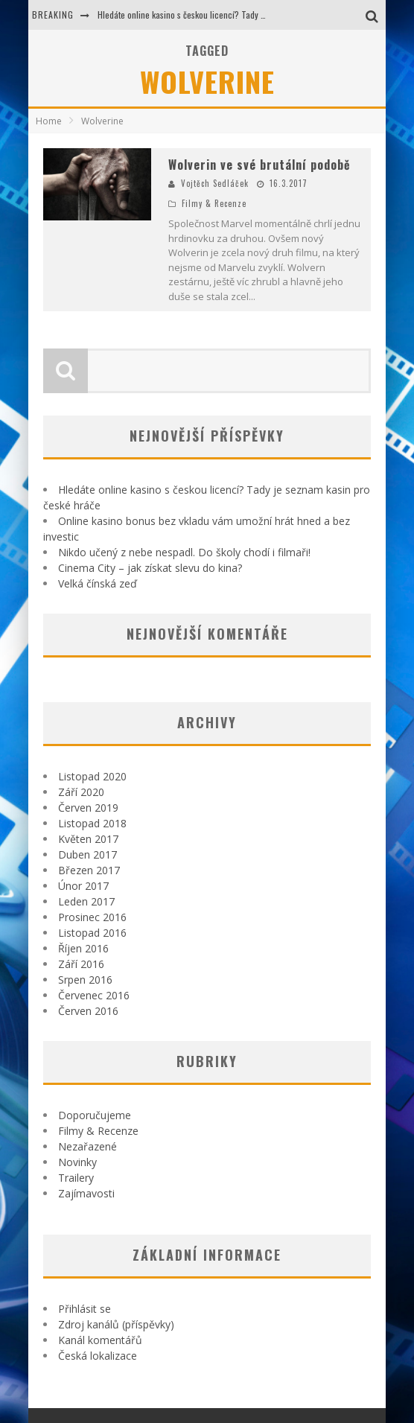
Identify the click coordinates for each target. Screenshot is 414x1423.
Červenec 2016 (94, 995)
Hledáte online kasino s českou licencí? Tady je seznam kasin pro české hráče (237, 14)
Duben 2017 (87, 854)
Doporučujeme (94, 1115)
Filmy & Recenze (214, 203)
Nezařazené (87, 1146)
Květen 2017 (88, 839)
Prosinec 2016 (92, 917)
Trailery (76, 1178)
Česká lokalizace (97, 1356)
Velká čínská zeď (97, 583)
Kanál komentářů (100, 1340)
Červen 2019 (88, 807)
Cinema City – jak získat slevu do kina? (150, 568)
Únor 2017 (83, 886)
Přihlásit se (84, 1309)
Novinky (77, 1162)
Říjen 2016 (83, 948)
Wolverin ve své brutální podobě (259, 165)
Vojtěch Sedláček (215, 183)
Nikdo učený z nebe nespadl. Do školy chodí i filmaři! (184, 552)
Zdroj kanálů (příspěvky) (116, 1324)
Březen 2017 (89, 870)
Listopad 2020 (92, 776)
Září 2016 (81, 964)
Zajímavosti (86, 1193)
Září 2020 (81, 792)
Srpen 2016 (85, 979)
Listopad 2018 (92, 823)
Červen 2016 (88, 1011)
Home (49, 121)
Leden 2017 (86, 901)
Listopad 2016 (92, 933)
